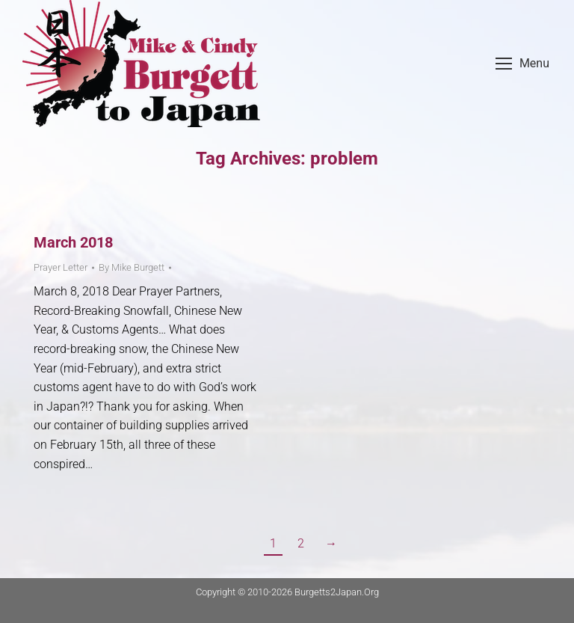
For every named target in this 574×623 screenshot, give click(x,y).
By (131, 267)
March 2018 (73, 242)
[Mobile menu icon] (522, 64)
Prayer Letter (60, 267)
